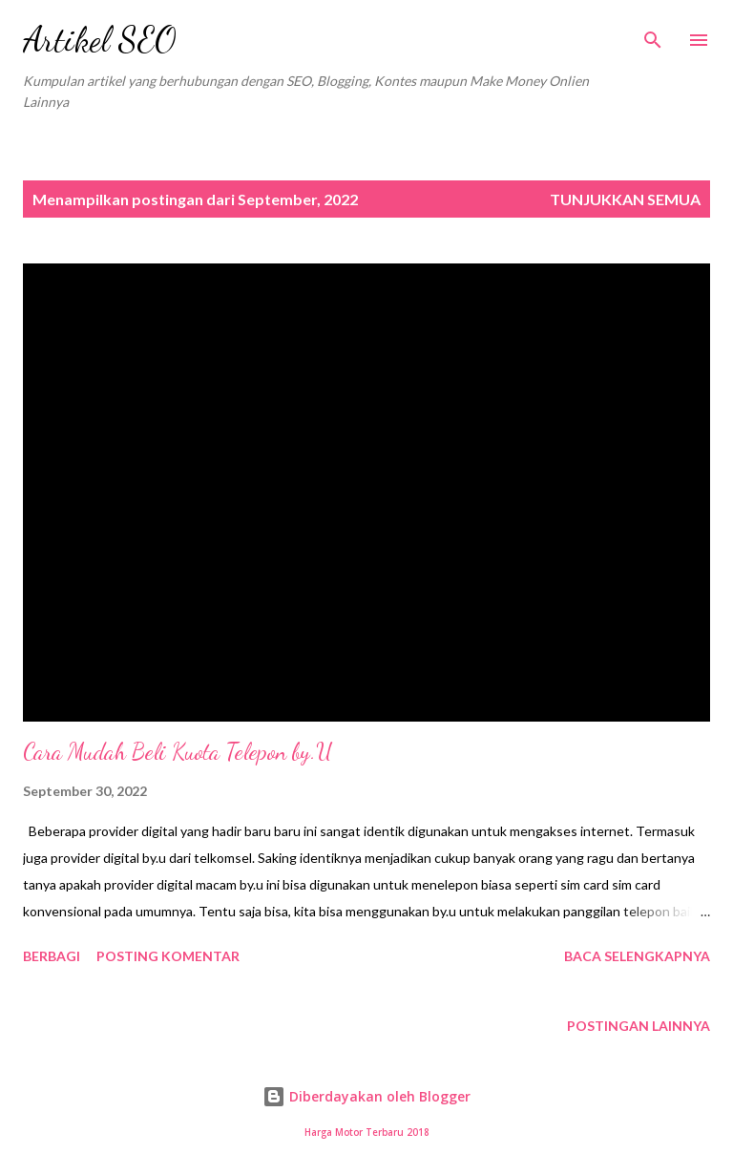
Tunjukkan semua (625, 199)
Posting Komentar (168, 956)
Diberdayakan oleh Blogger (366, 1096)
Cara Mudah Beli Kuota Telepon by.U (177, 752)
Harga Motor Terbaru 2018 (366, 1132)
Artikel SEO (100, 39)
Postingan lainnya (638, 1026)
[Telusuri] (652, 34)
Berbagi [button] (51, 956)
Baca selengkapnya (637, 956)
